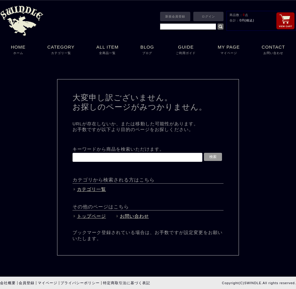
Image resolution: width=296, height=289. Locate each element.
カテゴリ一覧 (91, 189)
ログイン (208, 16)
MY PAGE (229, 50)
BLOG (147, 50)
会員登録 (26, 283)
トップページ (91, 216)
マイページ (47, 283)
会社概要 (8, 283)
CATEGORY (61, 50)
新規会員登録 (175, 16)
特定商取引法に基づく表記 (126, 283)
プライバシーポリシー (80, 283)
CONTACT (273, 50)
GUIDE (186, 50)
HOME (18, 50)
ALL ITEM (107, 50)
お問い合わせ (134, 216)
